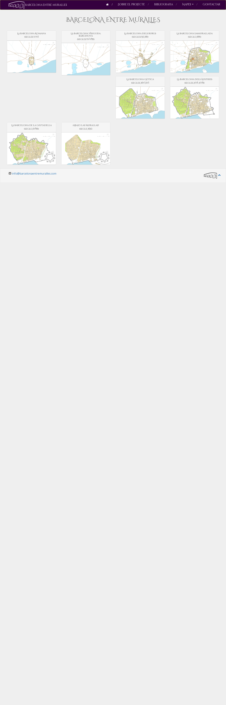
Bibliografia (165, 4)
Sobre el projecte (133, 4)
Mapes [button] (190, 4)
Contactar (211, 4)
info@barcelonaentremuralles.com (34, 173)
